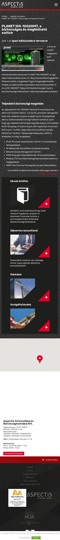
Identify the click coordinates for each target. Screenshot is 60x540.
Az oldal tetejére (50, 460)
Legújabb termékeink (17, 16)
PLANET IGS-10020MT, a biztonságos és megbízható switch (23, 19)
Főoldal (4, 16)
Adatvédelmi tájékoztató (30, 484)
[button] (40, 359)
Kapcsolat (30, 477)
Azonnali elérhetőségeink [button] (14, 453)
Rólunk (30, 471)
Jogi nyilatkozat (30, 481)
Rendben (36, 538)
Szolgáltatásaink (30, 474)
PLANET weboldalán (48, 174)
